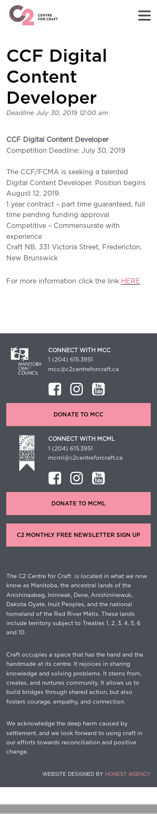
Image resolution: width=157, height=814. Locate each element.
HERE (130, 281)
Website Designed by (96, 774)
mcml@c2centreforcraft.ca (85, 458)
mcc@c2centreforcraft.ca (83, 369)
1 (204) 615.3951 (70, 360)
